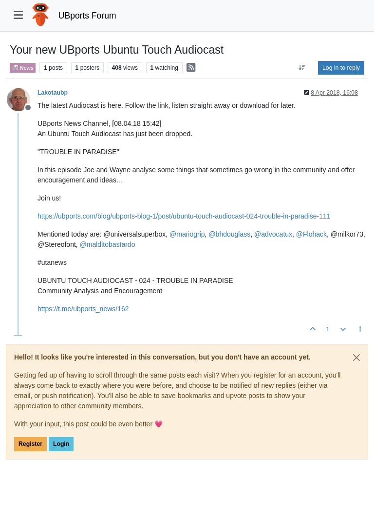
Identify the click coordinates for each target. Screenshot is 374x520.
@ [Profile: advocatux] (273, 234)
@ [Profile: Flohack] (311, 234)
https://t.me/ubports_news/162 (83, 309)
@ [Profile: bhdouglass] (229, 234)
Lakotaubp (52, 92)
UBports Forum (87, 15)
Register (30, 443)
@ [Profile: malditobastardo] (107, 244)
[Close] (356, 357)
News (22, 68)
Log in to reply (341, 67)
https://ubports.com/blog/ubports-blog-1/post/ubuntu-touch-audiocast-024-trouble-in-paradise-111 (184, 216)
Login (61, 443)
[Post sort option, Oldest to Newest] (302, 68)
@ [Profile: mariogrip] (187, 234)
